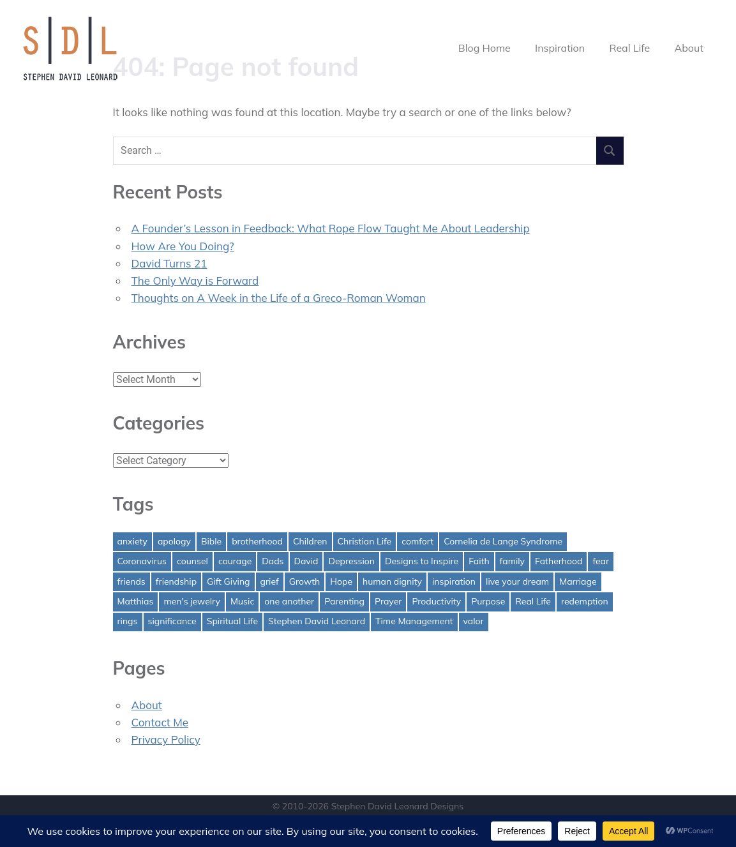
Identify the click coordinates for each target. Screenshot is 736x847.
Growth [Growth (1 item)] (304, 581)
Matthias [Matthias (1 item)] (135, 601)
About (688, 47)
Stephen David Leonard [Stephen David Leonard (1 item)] (316, 621)
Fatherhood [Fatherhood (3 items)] (558, 561)
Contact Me (160, 722)
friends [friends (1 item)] (131, 581)
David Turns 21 (169, 263)
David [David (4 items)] (306, 561)
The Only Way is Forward (195, 280)
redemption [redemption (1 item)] (584, 601)
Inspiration (560, 47)
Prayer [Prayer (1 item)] (388, 601)
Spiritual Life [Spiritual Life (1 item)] (232, 621)
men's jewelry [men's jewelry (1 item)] (191, 601)
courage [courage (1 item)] (235, 561)
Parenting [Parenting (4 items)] (344, 601)
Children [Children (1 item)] (310, 541)
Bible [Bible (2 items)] (211, 541)
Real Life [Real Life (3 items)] (533, 601)
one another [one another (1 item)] (289, 601)
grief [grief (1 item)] (269, 581)
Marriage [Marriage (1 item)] (577, 581)
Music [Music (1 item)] (242, 601)
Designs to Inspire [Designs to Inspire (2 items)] (421, 561)
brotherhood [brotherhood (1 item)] (257, 541)
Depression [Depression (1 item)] (351, 561)
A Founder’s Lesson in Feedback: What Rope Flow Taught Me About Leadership (330, 228)
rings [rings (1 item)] (127, 621)
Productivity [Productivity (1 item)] (436, 601)
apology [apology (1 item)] (174, 541)
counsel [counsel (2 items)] (192, 561)
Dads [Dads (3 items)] (272, 561)
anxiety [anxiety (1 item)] (132, 541)
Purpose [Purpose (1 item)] (488, 601)
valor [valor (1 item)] (473, 621)
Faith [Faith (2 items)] (479, 561)
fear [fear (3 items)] (600, 561)
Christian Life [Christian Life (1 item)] (365, 541)
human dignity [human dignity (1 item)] (392, 581)
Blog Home (484, 47)
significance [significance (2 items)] (172, 621)
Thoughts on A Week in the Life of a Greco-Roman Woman (278, 297)
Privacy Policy (165, 739)
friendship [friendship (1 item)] (176, 581)
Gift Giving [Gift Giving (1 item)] (228, 581)
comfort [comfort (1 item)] (417, 541)
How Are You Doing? (182, 246)
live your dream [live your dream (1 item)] (517, 581)
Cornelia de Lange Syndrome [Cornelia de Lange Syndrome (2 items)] (503, 541)
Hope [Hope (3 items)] (341, 581)
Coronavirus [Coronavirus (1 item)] (142, 561)
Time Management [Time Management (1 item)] (414, 621)
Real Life (630, 47)
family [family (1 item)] (512, 561)
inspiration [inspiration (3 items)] (454, 581)
